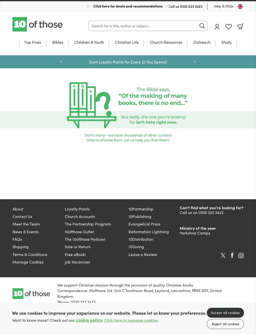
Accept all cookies (225, 312)
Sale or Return (77, 246)
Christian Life (127, 42)
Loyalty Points (77, 209)
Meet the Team (26, 223)
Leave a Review (142, 254)
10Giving (136, 246)
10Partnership (141, 209)
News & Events (25, 231)
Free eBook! (75, 254)
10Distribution (140, 239)
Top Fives (32, 42)
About (17, 209)
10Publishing (139, 216)
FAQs (17, 239)
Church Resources (166, 42)
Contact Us (22, 216)
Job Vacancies (77, 261)
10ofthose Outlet (79, 231)
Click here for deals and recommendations (128, 6)
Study (227, 42)
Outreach (201, 42)
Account (217, 26)
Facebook (232, 255)
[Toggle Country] (240, 6)
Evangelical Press (144, 223)
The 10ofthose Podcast (85, 239)
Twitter (223, 255)
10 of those (38, 24)
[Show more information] (128, 112)
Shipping (20, 246)
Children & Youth (89, 42)
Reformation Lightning (148, 231)
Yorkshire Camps (195, 233)
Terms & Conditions (29, 254)
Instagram (241, 255)
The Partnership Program (88, 223)
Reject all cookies (225, 324)
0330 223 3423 (191, 6)
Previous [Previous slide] (61, 61)
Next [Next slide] (195, 61)
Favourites (229, 27)
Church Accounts (80, 216)
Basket (241, 27)
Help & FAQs (224, 6)
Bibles (57, 42)
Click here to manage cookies (131, 320)
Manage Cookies (28, 261)
